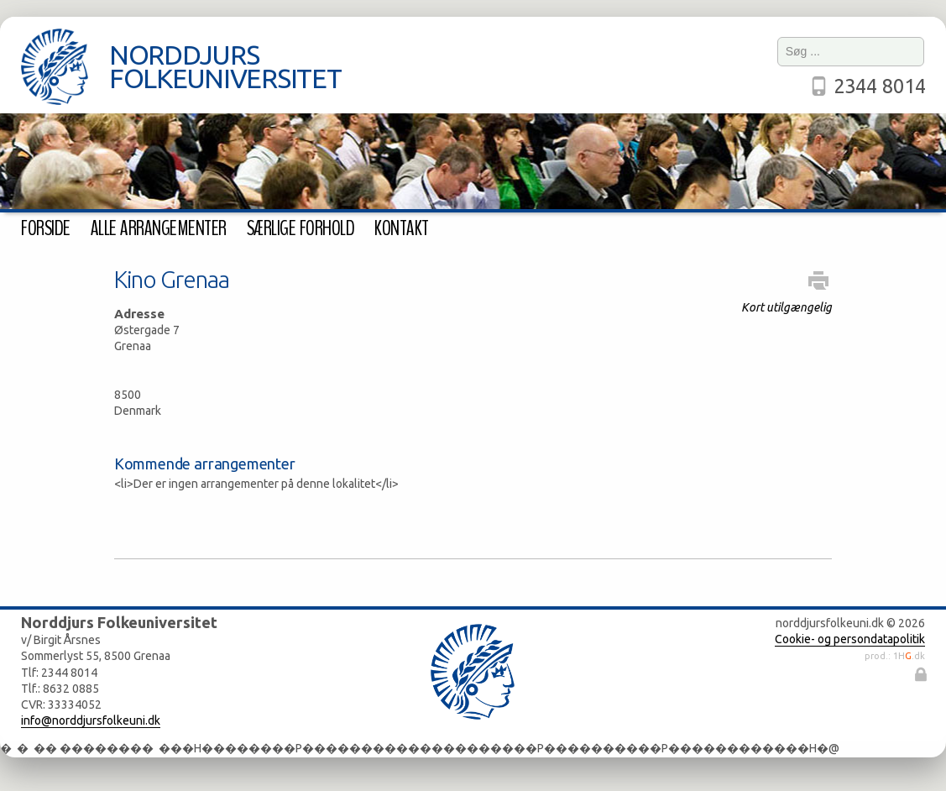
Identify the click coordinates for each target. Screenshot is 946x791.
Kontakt (401, 228)
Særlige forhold (300, 228)
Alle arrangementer (159, 228)
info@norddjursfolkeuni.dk (90, 720)
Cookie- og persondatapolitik (850, 639)
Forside (45, 228)
